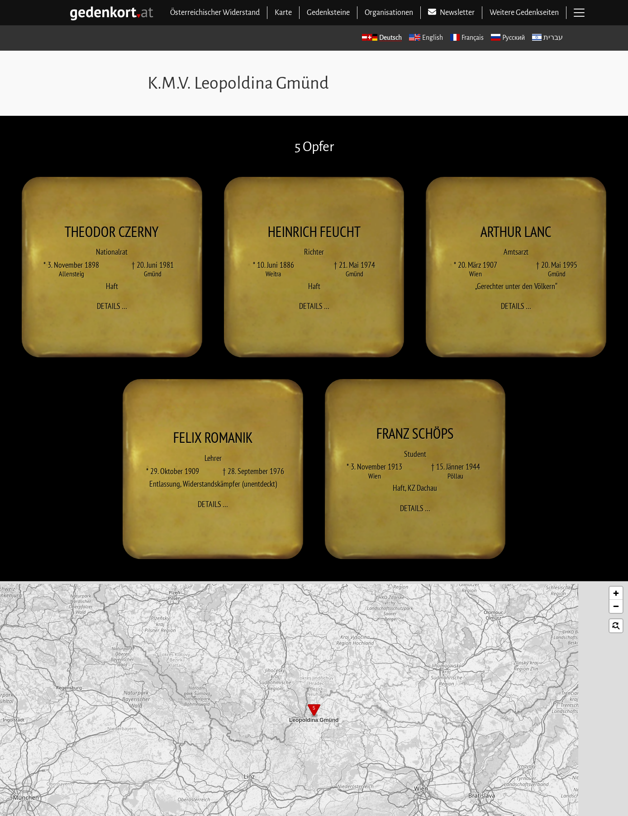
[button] (314, 711)
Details (115, 305)
